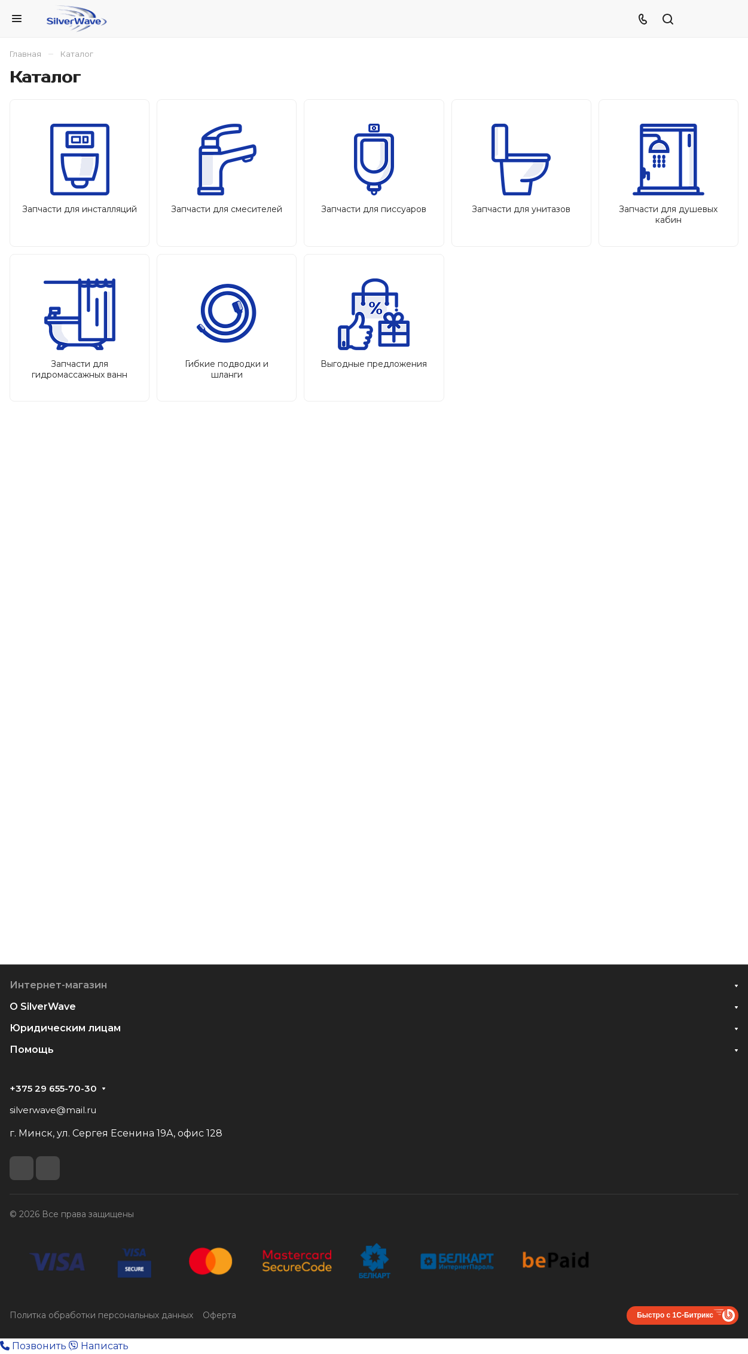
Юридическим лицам (65, 1028)
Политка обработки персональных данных (101, 1315)
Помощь (32, 1049)
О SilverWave (43, 1006)
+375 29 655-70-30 (53, 1088)
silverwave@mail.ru (53, 1110)
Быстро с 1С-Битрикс (675, 1315)
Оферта (219, 1315)
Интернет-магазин (58, 985)
